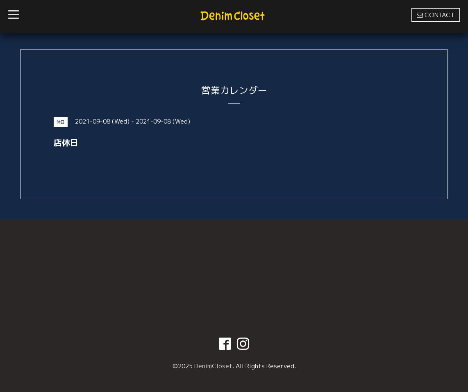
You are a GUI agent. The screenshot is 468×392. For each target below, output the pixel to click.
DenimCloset (213, 366)
